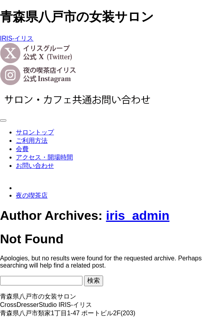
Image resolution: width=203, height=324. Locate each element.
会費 (22, 149)
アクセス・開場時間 (44, 157)
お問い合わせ (35, 165)
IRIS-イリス (16, 38)
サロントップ (35, 132)
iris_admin (137, 215)
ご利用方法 (32, 140)
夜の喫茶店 (32, 195)
